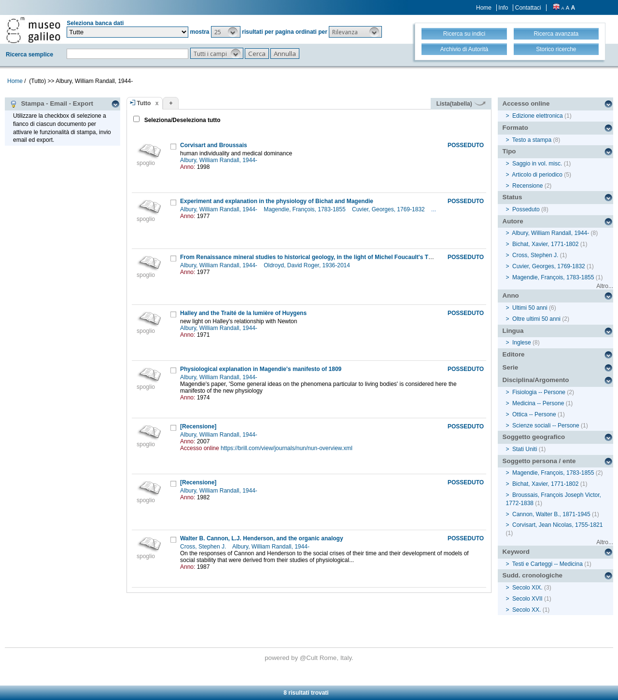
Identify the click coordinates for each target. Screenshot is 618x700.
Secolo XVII (527, 598)
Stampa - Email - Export (51, 104)
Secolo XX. (526, 609)
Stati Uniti (524, 449)
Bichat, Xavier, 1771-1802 (545, 244)
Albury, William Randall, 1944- (219, 160)
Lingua (513, 330)
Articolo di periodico (537, 174)
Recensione (527, 185)
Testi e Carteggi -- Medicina (547, 564)
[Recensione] (198, 426)
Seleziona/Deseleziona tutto (181, 120)
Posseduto (526, 209)
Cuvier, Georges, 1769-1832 (389, 209)
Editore (514, 354)
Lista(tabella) (461, 103)
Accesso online (526, 103)
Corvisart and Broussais (213, 145)
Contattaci (528, 7)
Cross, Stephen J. (204, 546)
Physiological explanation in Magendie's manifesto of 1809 (260, 369)
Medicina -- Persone (538, 403)
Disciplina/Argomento (536, 380)
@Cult (310, 657)
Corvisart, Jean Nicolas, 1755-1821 (557, 525)
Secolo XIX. (527, 587)
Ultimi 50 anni (530, 307)
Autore (513, 221)
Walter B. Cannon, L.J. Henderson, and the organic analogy (261, 538)
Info (503, 7)
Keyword (516, 551)
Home (484, 7)
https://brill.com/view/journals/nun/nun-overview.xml (286, 448)
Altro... (604, 286)
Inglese (521, 342)
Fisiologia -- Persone (538, 392)
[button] (225, 32)
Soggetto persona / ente (539, 461)
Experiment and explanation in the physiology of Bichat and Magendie (276, 201)
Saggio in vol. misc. (537, 163)
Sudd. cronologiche (532, 575)
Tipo (509, 151)
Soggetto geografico (534, 436)
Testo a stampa (531, 140)
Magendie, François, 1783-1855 (305, 209)
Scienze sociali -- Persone (545, 425)
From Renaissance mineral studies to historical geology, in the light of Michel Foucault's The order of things (329, 257)
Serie (511, 367)
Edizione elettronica (537, 115)
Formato (515, 127)
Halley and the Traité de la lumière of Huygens (243, 313)
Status (512, 197)
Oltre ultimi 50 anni (536, 319)
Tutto (144, 103)
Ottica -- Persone (534, 414)
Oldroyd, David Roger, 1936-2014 (307, 265)
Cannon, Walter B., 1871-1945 (551, 514)
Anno (511, 295)
